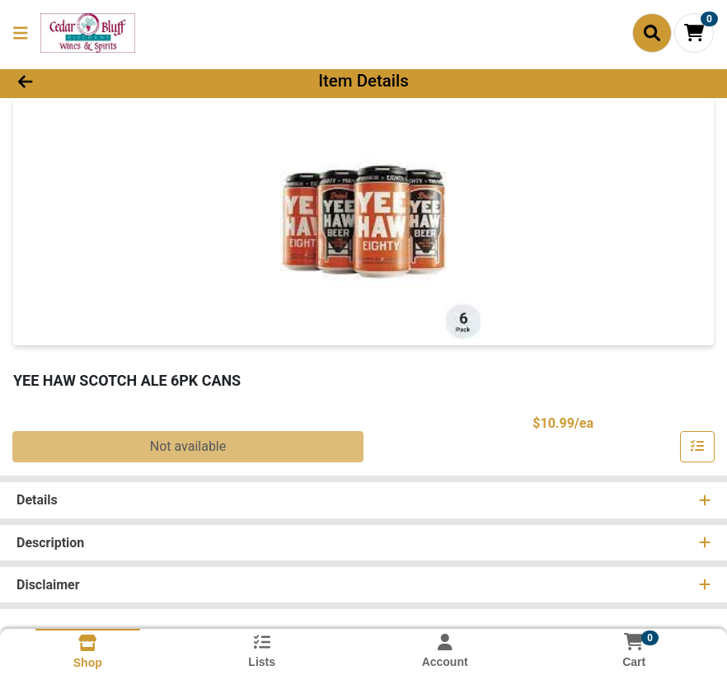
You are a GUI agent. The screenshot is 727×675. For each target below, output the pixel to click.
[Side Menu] (20, 33)
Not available (188, 446)
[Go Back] (101, 80)
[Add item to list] (697, 446)
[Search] (652, 33)
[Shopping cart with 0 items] (694, 33)
